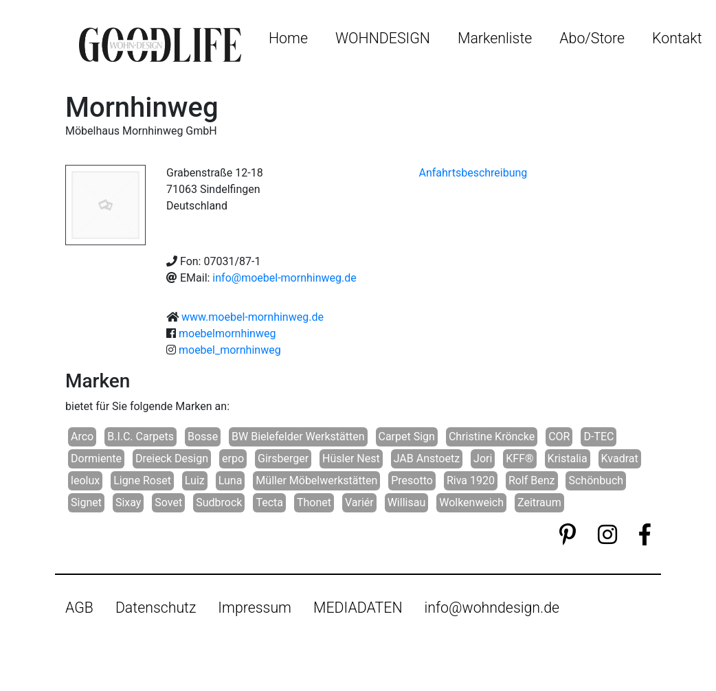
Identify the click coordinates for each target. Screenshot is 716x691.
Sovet (168, 502)
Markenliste (495, 38)
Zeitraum (539, 502)
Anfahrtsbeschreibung (473, 172)
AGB (79, 607)
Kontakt (677, 38)
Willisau (407, 502)
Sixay (128, 502)
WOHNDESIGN (382, 38)
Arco (82, 436)
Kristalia (568, 458)
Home (288, 38)
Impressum (254, 607)
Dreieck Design (171, 458)
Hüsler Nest (351, 458)
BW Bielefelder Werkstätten (298, 436)
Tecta (269, 502)
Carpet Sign (407, 436)
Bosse (203, 436)
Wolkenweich (471, 502)
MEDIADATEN (358, 607)
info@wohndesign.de (492, 607)
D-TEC (598, 436)
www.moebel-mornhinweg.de (252, 317)
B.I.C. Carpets (140, 436)
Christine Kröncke (492, 436)
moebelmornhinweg (227, 333)
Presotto (412, 480)
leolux (85, 480)
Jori (482, 458)
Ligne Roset (142, 480)
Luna (231, 480)
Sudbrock (219, 502)
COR (559, 436)
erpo (233, 458)
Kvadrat (619, 458)
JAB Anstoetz (427, 458)
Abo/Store (592, 38)
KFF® (519, 458)
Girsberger (283, 458)
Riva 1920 (471, 480)
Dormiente (96, 458)
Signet (86, 502)
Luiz (195, 480)
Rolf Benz (531, 480)
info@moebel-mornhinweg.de (284, 277)
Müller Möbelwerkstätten (316, 480)
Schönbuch (595, 480)
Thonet (314, 502)
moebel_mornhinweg (230, 349)
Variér (359, 502)
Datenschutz (155, 607)
